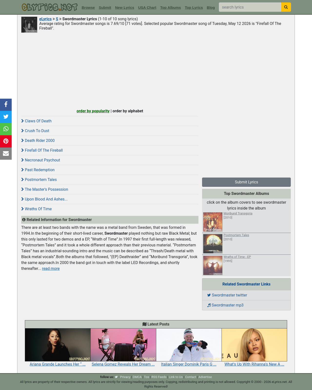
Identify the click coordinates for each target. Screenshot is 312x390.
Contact (190, 377)
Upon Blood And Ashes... (44, 199)
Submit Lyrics (246, 182)
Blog (211, 7)
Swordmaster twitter (227, 295)
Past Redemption (38, 170)
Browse (88, 7)
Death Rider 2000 (38, 140)
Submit (105, 7)
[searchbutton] (286, 7)
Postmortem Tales (39, 179)
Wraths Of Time (36, 209)
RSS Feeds (159, 377)
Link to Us (176, 377)
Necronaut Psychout (40, 160)
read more (50, 268)
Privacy (125, 377)
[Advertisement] (156, 70)
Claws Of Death (36, 121)
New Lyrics (124, 7)
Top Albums (170, 7)
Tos (146, 377)
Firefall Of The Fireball (42, 150)
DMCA (137, 377)
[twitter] (116, 377)
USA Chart (147, 7)
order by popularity (93, 111)
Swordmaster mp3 (225, 305)
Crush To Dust (35, 130)
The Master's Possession (44, 189)
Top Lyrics (194, 7)
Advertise (205, 377)
